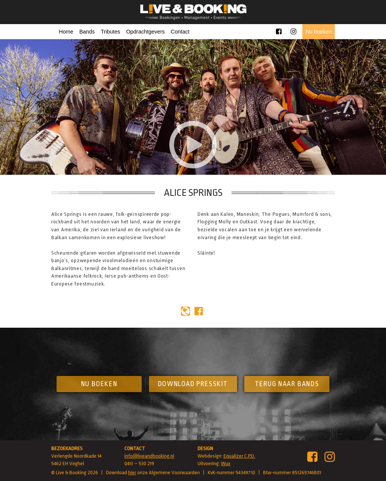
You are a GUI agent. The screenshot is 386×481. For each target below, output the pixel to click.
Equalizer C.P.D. (239, 456)
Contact (180, 32)
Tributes (110, 32)
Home (66, 32)
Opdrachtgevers (145, 32)
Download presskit (193, 384)
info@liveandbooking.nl (149, 456)
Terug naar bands (287, 384)
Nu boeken (318, 32)
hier (132, 472)
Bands (87, 32)
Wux (225, 463)
